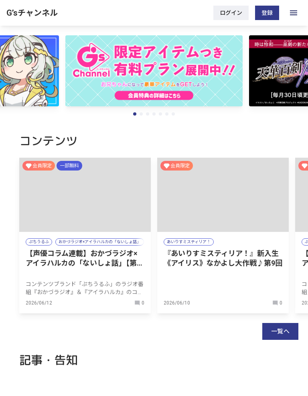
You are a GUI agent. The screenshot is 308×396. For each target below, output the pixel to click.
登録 (267, 13)
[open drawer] (294, 13)
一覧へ (280, 331)
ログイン (231, 13)
